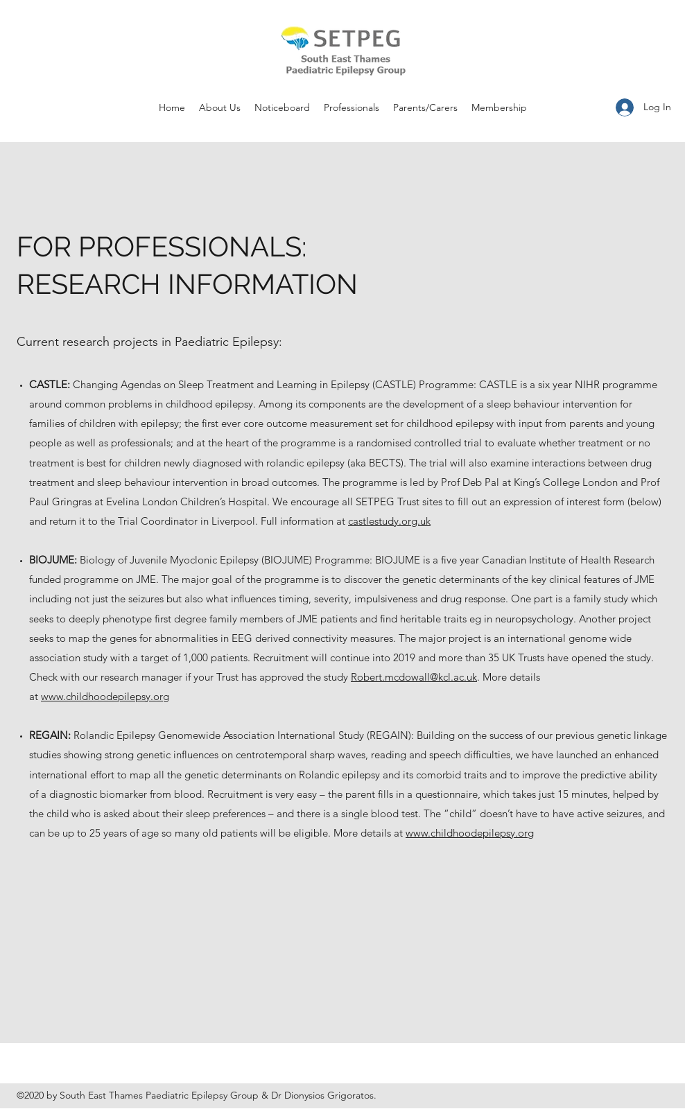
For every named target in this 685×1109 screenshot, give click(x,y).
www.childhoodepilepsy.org (105, 696)
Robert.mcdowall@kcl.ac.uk (414, 676)
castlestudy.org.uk (389, 520)
